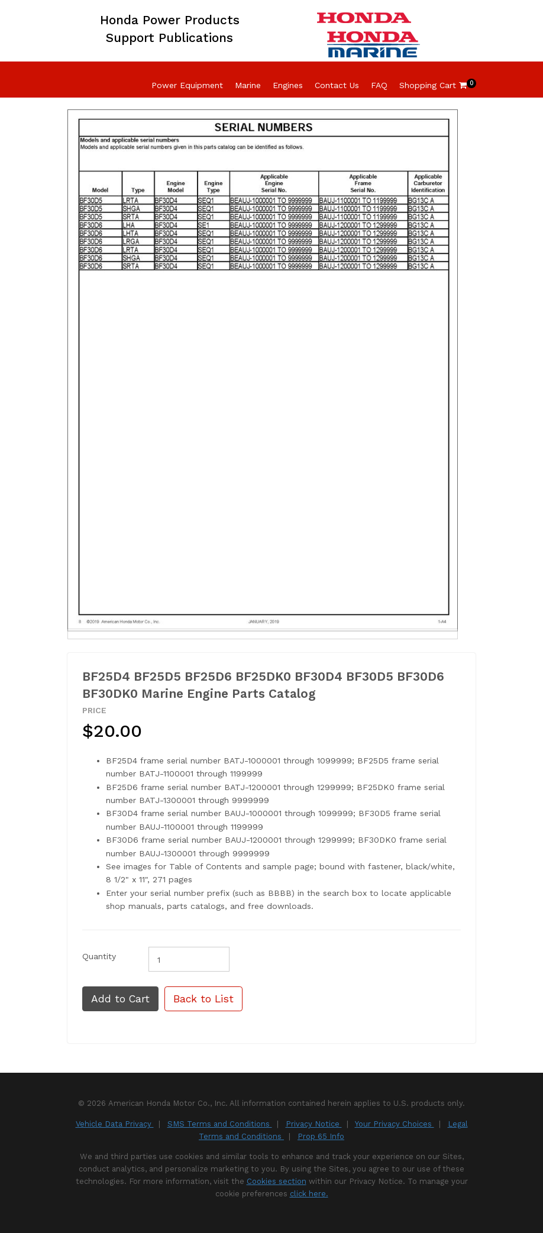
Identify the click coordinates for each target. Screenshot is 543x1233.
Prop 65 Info (321, 1136)
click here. (309, 1193)
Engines (288, 85)
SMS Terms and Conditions (219, 1123)
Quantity (99, 956)
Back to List (203, 999)
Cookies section (276, 1181)
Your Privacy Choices (394, 1123)
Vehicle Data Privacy (115, 1123)
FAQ (379, 85)
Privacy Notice (314, 1123)
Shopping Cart (433, 85)
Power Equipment (187, 85)
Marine (248, 85)
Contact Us (337, 85)
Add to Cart (120, 999)
